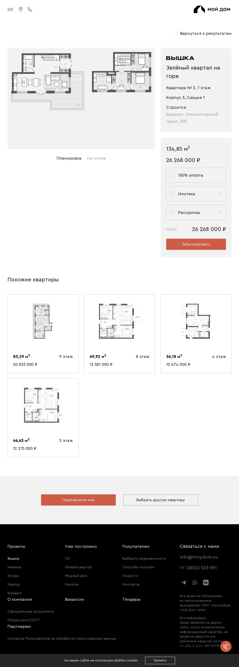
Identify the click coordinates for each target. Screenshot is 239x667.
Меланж (14, 567)
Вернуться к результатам (206, 33)
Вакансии (74, 599)
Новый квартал (78, 567)
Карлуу (13, 584)
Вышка (13, 558)
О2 (67, 558)
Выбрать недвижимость (144, 558)
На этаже (96, 158)
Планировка (68, 158)
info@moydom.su (199, 557)
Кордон (14, 593)
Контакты (130, 584)
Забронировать (196, 244)
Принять (160, 660)
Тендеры (131, 599)
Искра (13, 576)
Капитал (72, 584)
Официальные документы (30, 611)
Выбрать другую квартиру (160, 500)
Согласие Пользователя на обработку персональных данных (61, 638)
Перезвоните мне (78, 500)
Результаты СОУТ (23, 620)
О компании (19, 599)
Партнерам (19, 626)
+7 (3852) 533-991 (198, 568)
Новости (130, 576)
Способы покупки (138, 567)
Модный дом (76, 576)
